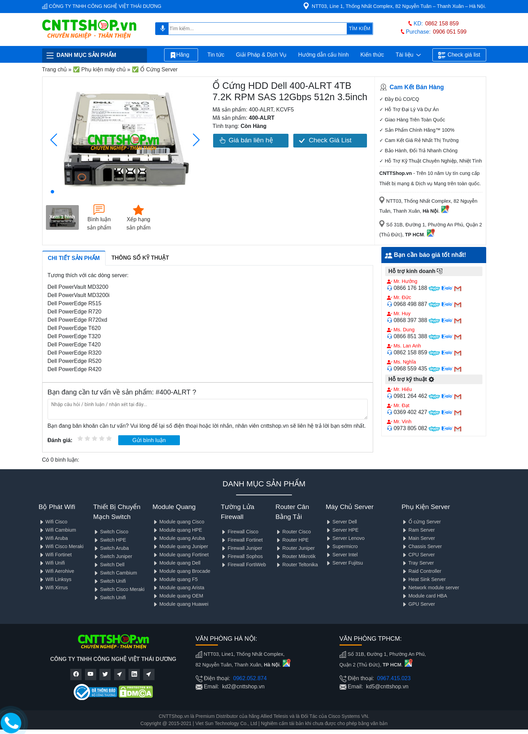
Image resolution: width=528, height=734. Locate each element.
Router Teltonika (296, 564)
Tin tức (215, 55)
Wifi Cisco (53, 521)
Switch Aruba (111, 548)
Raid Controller (421, 571)
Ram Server (418, 530)
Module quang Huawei (180, 604)
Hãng (181, 55)
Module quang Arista (178, 587)
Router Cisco (293, 531)
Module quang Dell (176, 563)
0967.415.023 (394, 678)
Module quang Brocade (181, 571)
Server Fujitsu (344, 563)
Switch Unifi (109, 581)
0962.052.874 (250, 678)
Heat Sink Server (424, 579)
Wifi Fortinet (55, 554)
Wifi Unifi (52, 563)
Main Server (418, 538)
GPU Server (418, 604)
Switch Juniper (112, 556)
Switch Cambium (115, 573)
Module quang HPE (177, 530)
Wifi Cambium (57, 530)
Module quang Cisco (178, 521)
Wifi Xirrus (53, 587)
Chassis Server (422, 546)
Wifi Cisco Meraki (61, 546)
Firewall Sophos (241, 556)
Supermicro (342, 546)
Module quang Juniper (180, 546)
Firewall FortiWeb (243, 564)
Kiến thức (372, 55)
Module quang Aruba (178, 538)
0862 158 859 (442, 23)
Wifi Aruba (53, 538)
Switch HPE (109, 540)
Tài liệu (408, 55)
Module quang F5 (175, 579)
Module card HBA (424, 596)
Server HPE (342, 530)
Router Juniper (295, 548)
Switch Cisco (110, 531)
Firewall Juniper (241, 548)
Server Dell (341, 521)
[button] (52, 191)
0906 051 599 (450, 32)
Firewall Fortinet (241, 540)
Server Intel (342, 554)
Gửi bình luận (148, 440)
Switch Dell (108, 564)
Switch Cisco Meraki (119, 589)
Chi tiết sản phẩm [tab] (74, 258)
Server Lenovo (345, 538)
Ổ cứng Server (421, 521)
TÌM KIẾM (359, 28)
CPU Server (418, 554)
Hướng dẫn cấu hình (323, 55)
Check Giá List (325, 140)
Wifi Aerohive (56, 571)
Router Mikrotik (295, 556)
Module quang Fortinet (180, 554)
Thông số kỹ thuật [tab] (140, 258)
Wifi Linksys (55, 579)
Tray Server (418, 563)
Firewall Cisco (239, 531)
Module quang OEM (177, 596)
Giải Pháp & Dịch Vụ (261, 55)
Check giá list (459, 55)
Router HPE (292, 540)
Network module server (430, 587)
